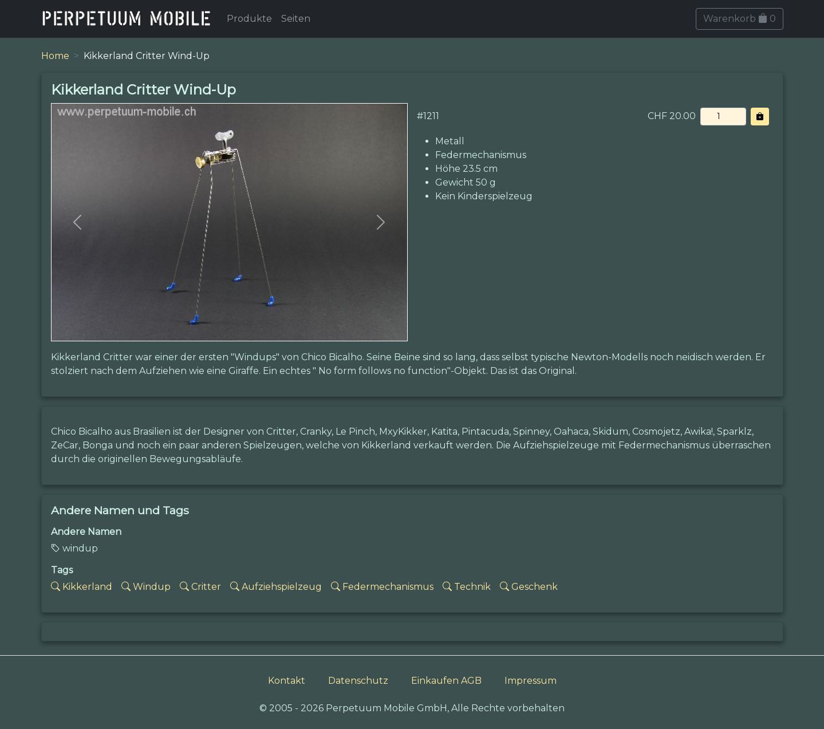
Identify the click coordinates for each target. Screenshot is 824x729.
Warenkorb (739, 18)
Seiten (295, 18)
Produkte (249, 18)
